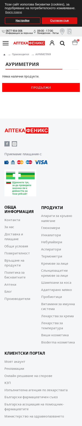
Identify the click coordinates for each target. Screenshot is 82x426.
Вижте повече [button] (13, 12)
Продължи (41, 87)
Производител (20, 54)
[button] (77, 1)
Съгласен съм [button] (59, 20)
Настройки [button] (22, 20)
